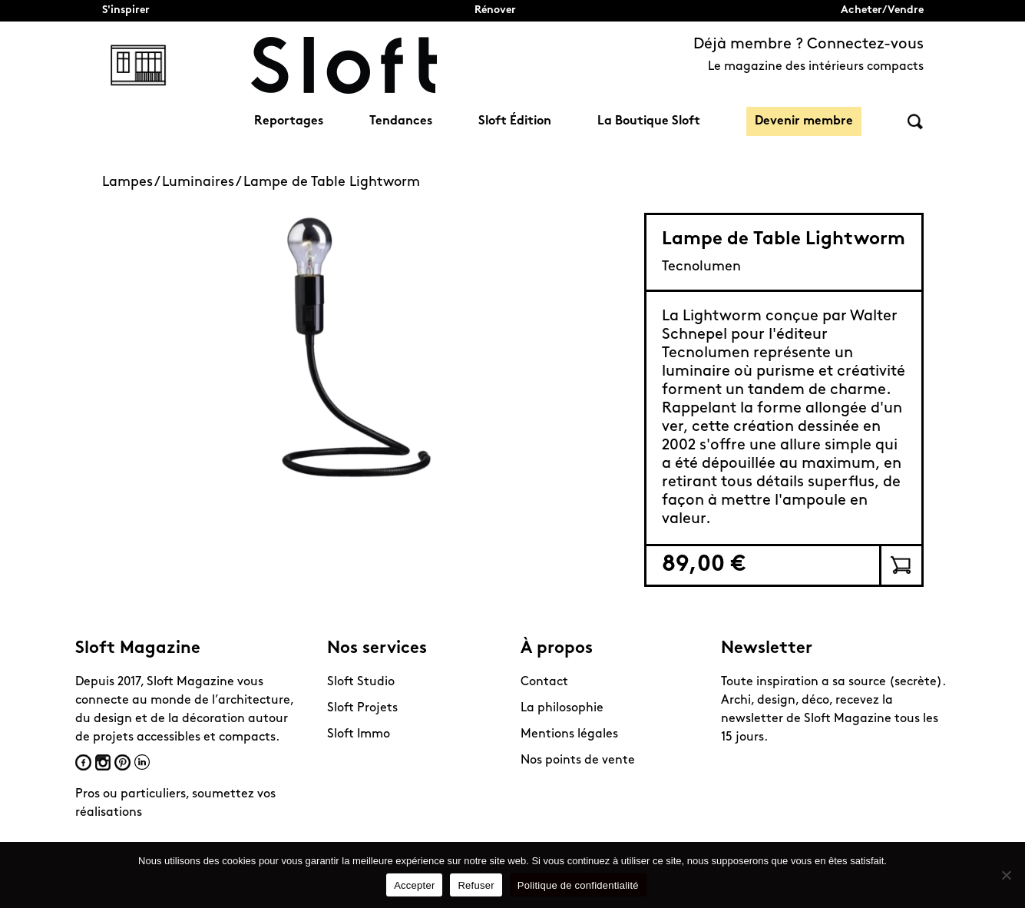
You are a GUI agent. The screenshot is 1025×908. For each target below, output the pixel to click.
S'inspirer (126, 10)
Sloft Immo (358, 734)
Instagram (103, 762)
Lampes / (132, 182)
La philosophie (562, 708)
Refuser (476, 885)
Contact (544, 682)
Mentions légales (569, 734)
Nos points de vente (578, 760)
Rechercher (915, 122)
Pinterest (122, 762)
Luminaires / (202, 182)
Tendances (400, 121)
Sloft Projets (362, 708)
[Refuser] (1005, 875)
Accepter (414, 885)
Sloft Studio (361, 682)
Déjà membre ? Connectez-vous (808, 44)
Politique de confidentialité (578, 885)
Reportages (288, 121)
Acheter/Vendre (882, 10)
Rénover (495, 10)
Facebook (83, 762)
